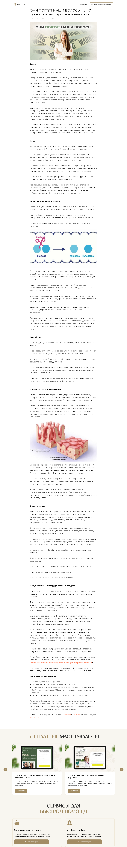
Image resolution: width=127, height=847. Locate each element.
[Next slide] (121, 769)
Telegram (67, 715)
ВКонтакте (34, 717)
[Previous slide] (5, 769)
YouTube (76, 715)
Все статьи (83, 4)
